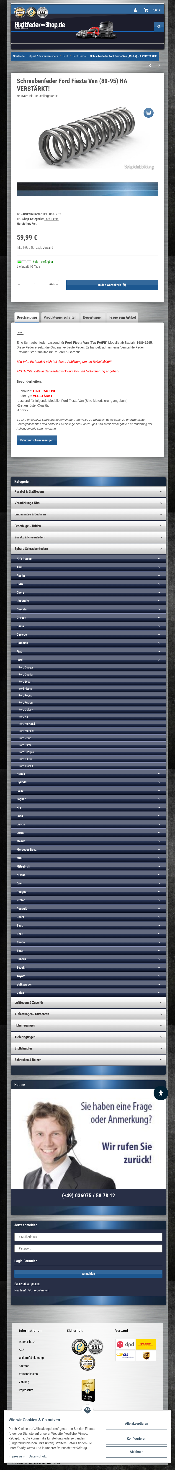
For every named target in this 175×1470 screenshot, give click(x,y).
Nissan (21, 875)
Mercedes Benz (26, 849)
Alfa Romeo (24, 559)
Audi (20, 567)
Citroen (21, 618)
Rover (20, 917)
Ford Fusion (26, 702)
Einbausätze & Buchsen (30, 514)
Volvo (20, 993)
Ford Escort (25, 681)
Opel (20, 883)
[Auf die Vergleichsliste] (149, 113)
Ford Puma (25, 745)
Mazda (21, 841)
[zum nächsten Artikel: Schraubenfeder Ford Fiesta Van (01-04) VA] (159, 65)
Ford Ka (23, 716)
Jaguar (21, 799)
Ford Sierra (25, 759)
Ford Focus (25, 695)
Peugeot (22, 892)
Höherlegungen (25, 1025)
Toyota (21, 976)
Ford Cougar (26, 667)
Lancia (21, 824)
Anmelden (88, 1273)
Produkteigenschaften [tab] (60, 317)
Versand (48, 247)
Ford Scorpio (26, 752)
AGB (21, 1350)
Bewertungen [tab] (93, 317)
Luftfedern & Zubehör (29, 1003)
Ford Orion (25, 738)
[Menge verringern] (19, 284)
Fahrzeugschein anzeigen (36, 440)
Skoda (21, 942)
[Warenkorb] (152, 10)
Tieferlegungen (25, 1037)
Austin (21, 575)
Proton (21, 900)
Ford (20, 660)
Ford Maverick (27, 723)
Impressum (26, 1390)
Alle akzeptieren (133, 1421)
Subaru (21, 959)
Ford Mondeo (26, 730)
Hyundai (22, 782)
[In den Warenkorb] (112, 285)
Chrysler (22, 609)
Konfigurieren (134, 1436)
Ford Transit (26, 766)
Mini (20, 858)
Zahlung (24, 1382)
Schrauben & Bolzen (28, 1060)
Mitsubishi (23, 866)
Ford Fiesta (51, 219)
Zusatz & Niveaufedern (30, 537)
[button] (135, 10)
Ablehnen (134, 1449)
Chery (20, 592)
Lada (20, 816)
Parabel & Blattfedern (29, 491)
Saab (20, 925)
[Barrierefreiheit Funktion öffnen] (161, 1093)
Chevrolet (23, 601)
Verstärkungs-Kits (27, 503)
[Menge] (35, 284)
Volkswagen (24, 984)
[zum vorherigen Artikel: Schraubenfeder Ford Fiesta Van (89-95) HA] (150, 65)
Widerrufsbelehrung (31, 1358)
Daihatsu (22, 643)
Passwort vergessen (27, 1284)
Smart (20, 951)
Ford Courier (26, 674)
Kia (19, 807)
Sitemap (24, 1366)
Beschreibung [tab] (27, 317)
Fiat (19, 651)
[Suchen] (159, 27)
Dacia (20, 626)
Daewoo (22, 634)
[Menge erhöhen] (57, 284)
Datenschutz (27, 1342)
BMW (20, 584)
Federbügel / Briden (28, 526)
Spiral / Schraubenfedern (31, 549)
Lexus (20, 833)
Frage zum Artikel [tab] (122, 317)
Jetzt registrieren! (38, 1290)
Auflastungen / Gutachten (32, 1014)
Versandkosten (28, 1374)
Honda (21, 774)
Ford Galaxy (26, 709)
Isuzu (20, 790)
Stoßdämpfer (23, 1048)
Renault (22, 908)
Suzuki (21, 967)
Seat (20, 934)
